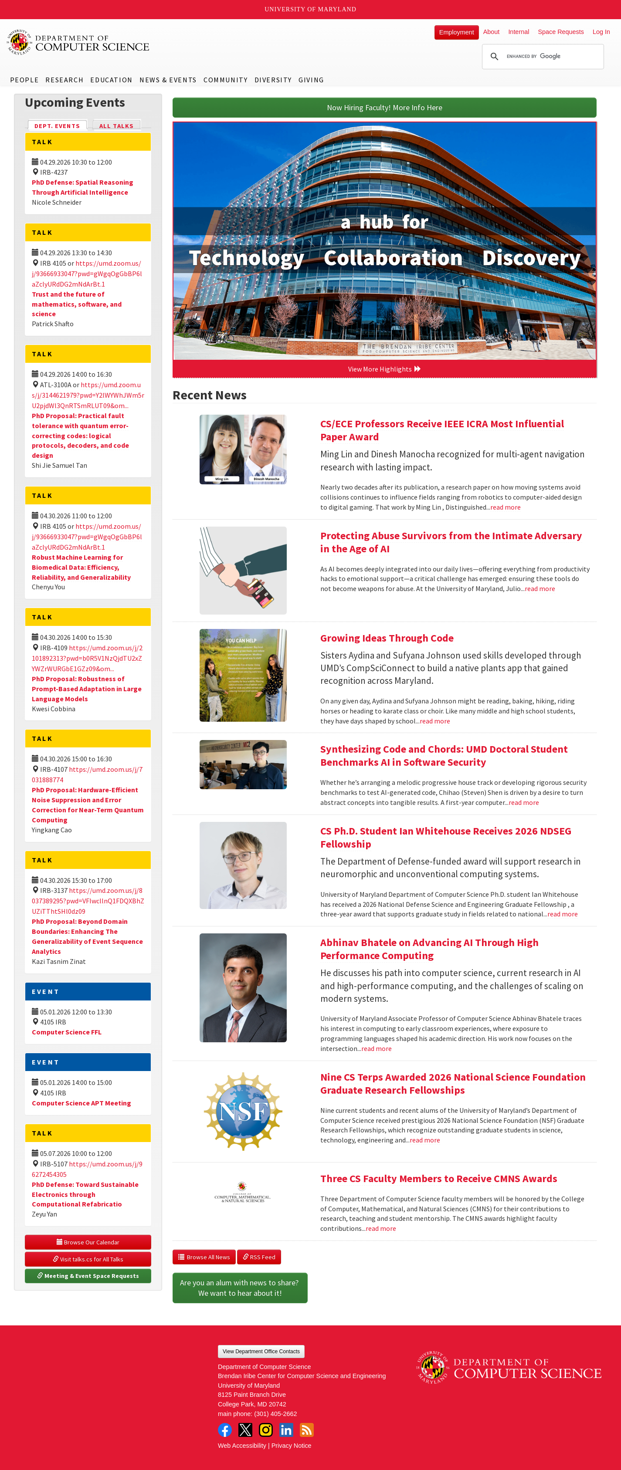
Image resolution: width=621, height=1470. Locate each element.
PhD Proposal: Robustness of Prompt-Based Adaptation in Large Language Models (87, 688)
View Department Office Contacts (261, 1351)
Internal (518, 31)
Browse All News (204, 1257)
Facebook (225, 1430)
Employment (456, 32)
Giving (311, 79)
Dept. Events (61, 125)
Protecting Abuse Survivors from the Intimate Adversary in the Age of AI (451, 542)
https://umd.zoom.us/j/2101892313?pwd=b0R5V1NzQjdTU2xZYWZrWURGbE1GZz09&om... (87, 658)
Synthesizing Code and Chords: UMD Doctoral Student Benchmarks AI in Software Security (444, 755)
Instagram (266, 1430)
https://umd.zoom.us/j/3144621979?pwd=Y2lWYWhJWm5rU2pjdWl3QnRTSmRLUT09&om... (88, 395)
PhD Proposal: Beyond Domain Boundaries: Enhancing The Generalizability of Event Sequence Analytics (87, 936)
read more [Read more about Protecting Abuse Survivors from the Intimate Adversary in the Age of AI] (540, 588)
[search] (542, 57)
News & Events (168, 79)
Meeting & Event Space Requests (88, 1276)
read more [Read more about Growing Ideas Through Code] (435, 720)
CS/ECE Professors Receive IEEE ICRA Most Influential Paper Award (442, 430)
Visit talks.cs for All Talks (88, 1259)
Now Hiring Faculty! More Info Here (384, 107)
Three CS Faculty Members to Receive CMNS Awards (438, 1178)
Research (64, 79)
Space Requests (561, 31)
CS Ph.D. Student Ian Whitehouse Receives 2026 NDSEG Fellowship (445, 837)
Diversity (273, 79)
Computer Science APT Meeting (81, 1102)
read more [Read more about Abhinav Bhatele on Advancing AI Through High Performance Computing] (376, 1048)
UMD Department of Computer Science (78, 42)
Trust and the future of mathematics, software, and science (77, 304)
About (491, 31)
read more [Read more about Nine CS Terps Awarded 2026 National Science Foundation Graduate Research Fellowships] (425, 1139)
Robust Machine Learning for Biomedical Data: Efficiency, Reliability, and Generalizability (81, 567)
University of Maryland (310, 9)
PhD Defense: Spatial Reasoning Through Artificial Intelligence (82, 187)
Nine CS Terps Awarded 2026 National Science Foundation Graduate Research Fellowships (453, 1083)
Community (226, 79)
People (24, 79)
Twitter (245, 1430)
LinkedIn (286, 1430)
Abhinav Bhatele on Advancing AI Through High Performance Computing (429, 949)
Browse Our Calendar (88, 1242)
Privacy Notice (291, 1445)
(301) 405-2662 (275, 1413)
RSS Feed (259, 1257)
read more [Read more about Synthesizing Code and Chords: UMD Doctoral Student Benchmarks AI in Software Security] (524, 802)
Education (111, 79)
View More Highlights (384, 369)
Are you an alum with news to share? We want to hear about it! (240, 1287)
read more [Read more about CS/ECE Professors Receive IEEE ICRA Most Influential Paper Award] (505, 507)
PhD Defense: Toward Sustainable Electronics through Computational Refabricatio (85, 1194)
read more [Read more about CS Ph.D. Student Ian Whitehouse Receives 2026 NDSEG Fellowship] (562, 913)
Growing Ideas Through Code (387, 638)
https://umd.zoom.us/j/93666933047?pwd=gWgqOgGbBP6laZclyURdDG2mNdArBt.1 (87, 273)
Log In (601, 31)
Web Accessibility (242, 1445)
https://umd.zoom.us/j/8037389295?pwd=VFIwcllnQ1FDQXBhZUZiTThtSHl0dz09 (88, 901)
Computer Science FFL (67, 1031)
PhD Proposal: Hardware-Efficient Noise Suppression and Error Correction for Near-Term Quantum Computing (88, 804)
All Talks (116, 126)
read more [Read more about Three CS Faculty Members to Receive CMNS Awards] (381, 1228)
